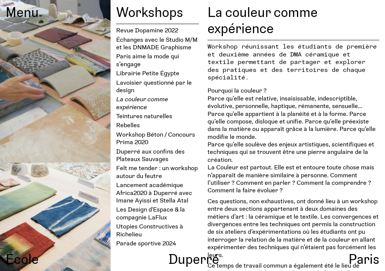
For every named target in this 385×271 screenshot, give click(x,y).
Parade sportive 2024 (146, 243)
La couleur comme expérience (142, 102)
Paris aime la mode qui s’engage (147, 59)
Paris (364, 258)
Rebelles (128, 125)
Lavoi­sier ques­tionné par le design (154, 86)
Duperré (193, 258)
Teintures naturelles (144, 116)
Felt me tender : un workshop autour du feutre (157, 171)
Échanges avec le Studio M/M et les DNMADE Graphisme (156, 43)
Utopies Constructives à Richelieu (149, 230)
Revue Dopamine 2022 (147, 30)
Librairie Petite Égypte (147, 73)
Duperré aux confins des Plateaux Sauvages (150, 155)
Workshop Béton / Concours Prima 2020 (155, 138)
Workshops (149, 11)
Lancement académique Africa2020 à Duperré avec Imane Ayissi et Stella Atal (154, 192)
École (22, 258)
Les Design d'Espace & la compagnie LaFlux (150, 213)
